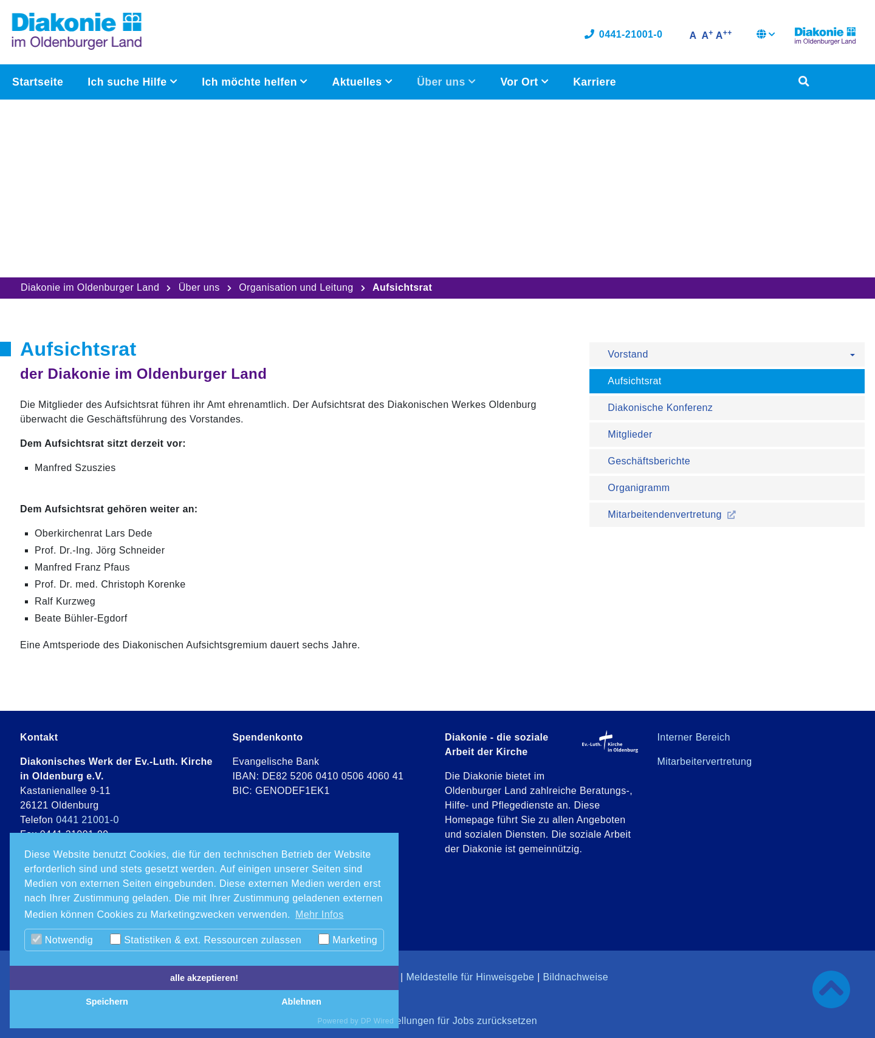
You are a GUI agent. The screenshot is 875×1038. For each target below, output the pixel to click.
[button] (766, 36)
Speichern (107, 1001)
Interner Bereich (693, 737)
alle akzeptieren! (204, 978)
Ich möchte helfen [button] (251, 82)
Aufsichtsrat (634, 381)
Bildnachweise (575, 977)
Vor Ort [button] (520, 82)
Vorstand (628, 354)
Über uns (199, 287)
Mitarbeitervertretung (704, 761)
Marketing (347, 939)
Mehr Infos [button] (319, 914)
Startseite (37, 82)
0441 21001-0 (87, 820)
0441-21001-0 (623, 35)
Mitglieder (630, 434)
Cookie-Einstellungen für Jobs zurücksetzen (437, 1021)
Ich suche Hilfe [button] (129, 82)
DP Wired (377, 1021)
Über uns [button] (442, 82)
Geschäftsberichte (649, 461)
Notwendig (62, 939)
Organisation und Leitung (296, 287)
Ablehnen (301, 1001)
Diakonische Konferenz (660, 407)
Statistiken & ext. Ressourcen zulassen (205, 939)
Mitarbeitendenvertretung (666, 514)
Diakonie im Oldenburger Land (90, 287)
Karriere (594, 82)
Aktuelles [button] (358, 82)
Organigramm (639, 488)
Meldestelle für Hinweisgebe (470, 977)
